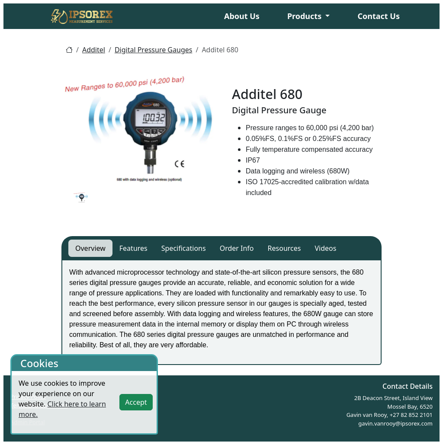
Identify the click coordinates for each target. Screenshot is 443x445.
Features (133, 248)
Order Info (237, 248)
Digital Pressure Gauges (154, 49)
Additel (93, 49)
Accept (136, 402)
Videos (325, 248)
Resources (284, 248)
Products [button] (305, 16)
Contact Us (378, 16)
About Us (242, 16)
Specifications (183, 248)
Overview (90, 248)
